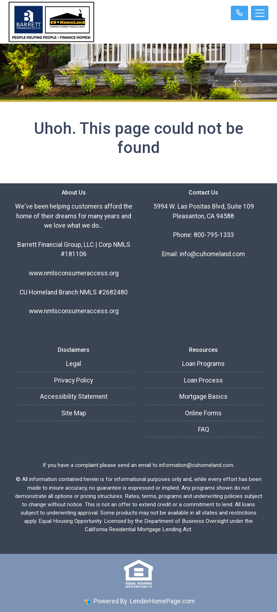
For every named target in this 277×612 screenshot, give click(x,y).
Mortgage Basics (203, 396)
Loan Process (203, 380)
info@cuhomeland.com (212, 254)
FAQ (203, 429)
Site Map (73, 413)
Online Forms (203, 413)
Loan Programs (203, 363)
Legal (73, 363)
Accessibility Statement (73, 396)
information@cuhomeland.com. (196, 465)
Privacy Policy (73, 380)
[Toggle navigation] (259, 13)
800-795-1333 (214, 235)
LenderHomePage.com (162, 601)
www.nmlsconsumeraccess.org (74, 273)
